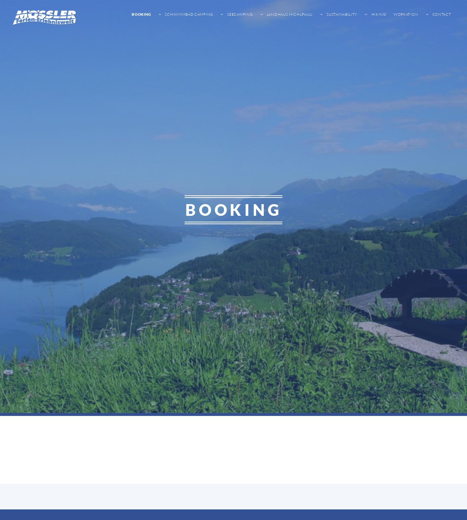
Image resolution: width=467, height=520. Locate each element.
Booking (141, 14)
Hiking (378, 14)
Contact (441, 14)
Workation (406, 14)
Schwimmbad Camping (188, 14)
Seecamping (239, 14)
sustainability (341, 14)
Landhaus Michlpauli (289, 14)
